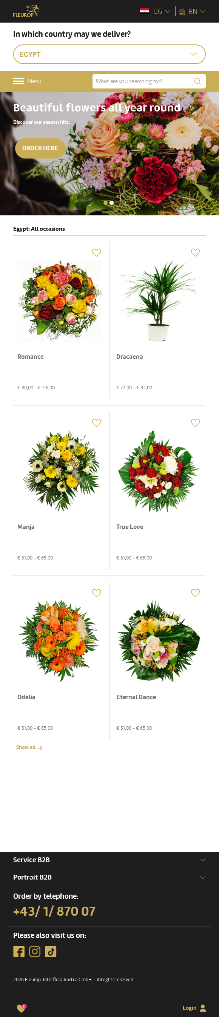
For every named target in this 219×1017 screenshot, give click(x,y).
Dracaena (129, 357)
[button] (105, 203)
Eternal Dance (136, 697)
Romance (30, 357)
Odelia (26, 697)
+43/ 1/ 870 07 (54, 911)
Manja (26, 527)
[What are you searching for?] (149, 81)
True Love (129, 527)
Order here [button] (40, 148)
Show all (25, 747)
